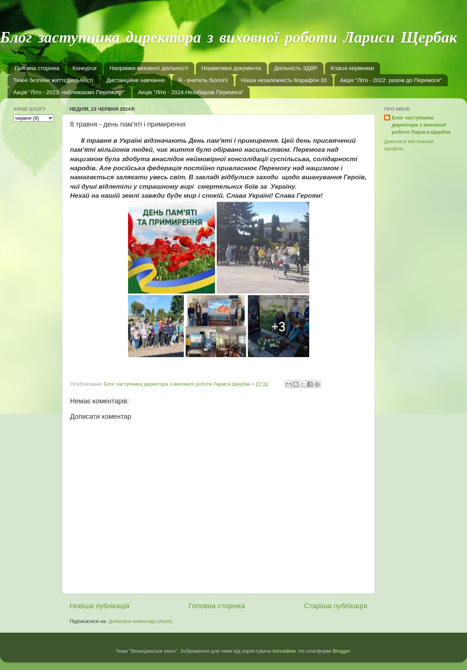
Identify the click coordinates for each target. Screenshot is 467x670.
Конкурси (84, 68)
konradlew (283, 651)
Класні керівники (352, 68)
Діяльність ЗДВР (295, 68)
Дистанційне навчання (135, 80)
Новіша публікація (100, 606)
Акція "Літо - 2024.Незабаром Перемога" (191, 92)
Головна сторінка (37, 68)
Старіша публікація (335, 606)
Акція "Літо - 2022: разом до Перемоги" (391, 80)
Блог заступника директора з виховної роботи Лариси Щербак (228, 38)
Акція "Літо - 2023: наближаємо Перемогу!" (69, 92)
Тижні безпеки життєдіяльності (53, 80)
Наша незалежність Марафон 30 (284, 80)
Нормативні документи (231, 68)
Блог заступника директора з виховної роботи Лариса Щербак (421, 125)
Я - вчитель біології (203, 80)
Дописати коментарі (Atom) (140, 621)
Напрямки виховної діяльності (149, 68)
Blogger (341, 651)
